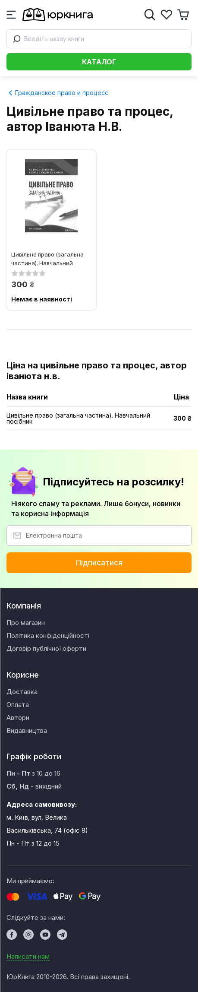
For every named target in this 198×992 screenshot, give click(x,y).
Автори (17, 717)
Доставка (22, 692)
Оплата (17, 704)
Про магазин (25, 622)
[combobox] (99, 38)
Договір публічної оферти (46, 648)
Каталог (99, 61)
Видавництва (26, 730)
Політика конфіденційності (47, 635)
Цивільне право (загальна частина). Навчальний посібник (47, 258)
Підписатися (99, 562)
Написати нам (28, 956)
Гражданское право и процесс (58, 92)
